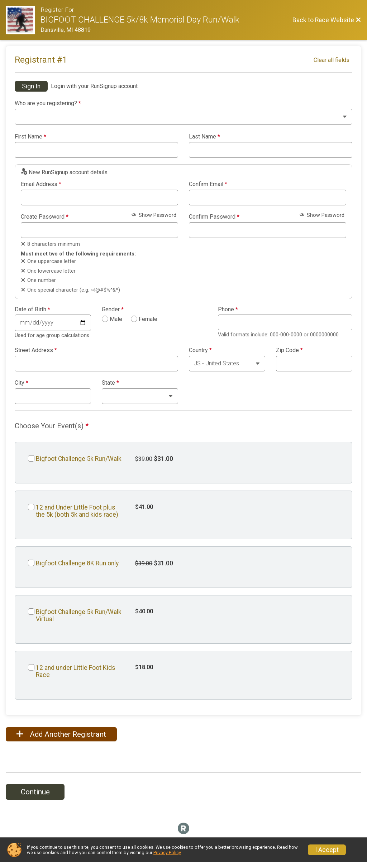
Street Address (36, 350)
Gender (113, 309)
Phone (228, 309)
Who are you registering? (48, 103)
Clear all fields (331, 60)
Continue (35, 792)
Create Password (44, 217)
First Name (30, 136)
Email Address (41, 184)
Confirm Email (208, 184)
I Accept (327, 849)
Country (200, 350)
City (21, 383)
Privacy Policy (167, 852)
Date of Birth (32, 309)
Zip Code (289, 350)
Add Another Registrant (61, 734)
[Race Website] (23, 20)
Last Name (204, 136)
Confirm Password (214, 217)
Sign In (31, 86)
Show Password (154, 215)
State (110, 383)
